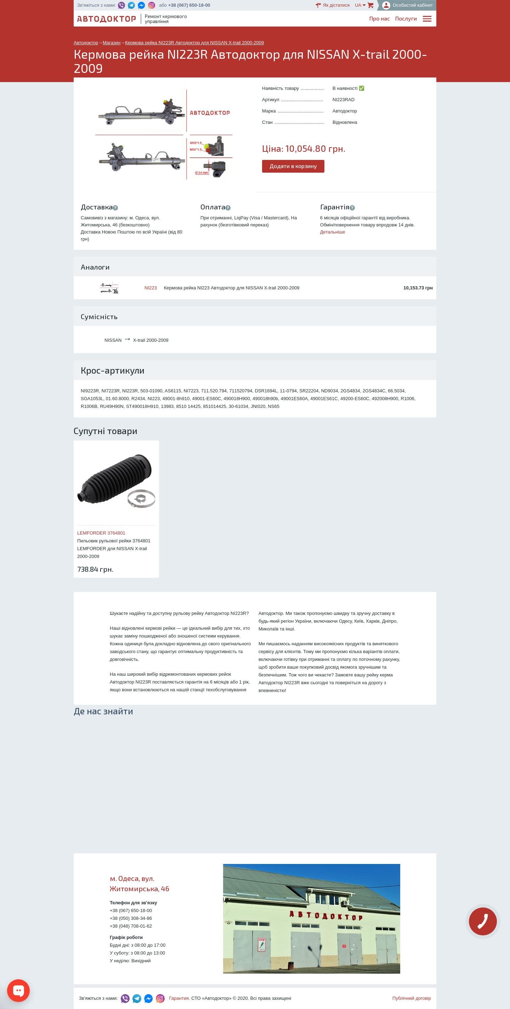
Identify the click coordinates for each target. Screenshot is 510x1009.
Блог (286, 19)
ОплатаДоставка (336, 20)
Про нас (237, 19)
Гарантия (179, 998)
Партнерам (369, 19)
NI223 (150, 287)
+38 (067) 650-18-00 (189, 5)
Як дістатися (333, 5)
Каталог (307, 19)
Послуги (263, 19)
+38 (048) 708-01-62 (131, 926)
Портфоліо (403, 19)
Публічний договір (411, 998)
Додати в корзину (293, 165)
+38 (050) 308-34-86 (131, 918)
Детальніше (332, 232)
